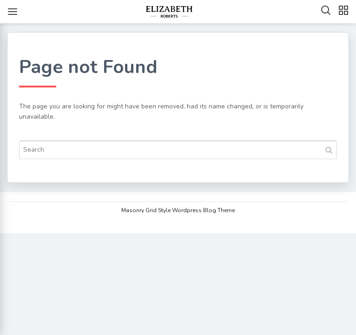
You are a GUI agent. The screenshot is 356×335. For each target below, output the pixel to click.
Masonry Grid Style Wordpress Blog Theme (178, 210)
